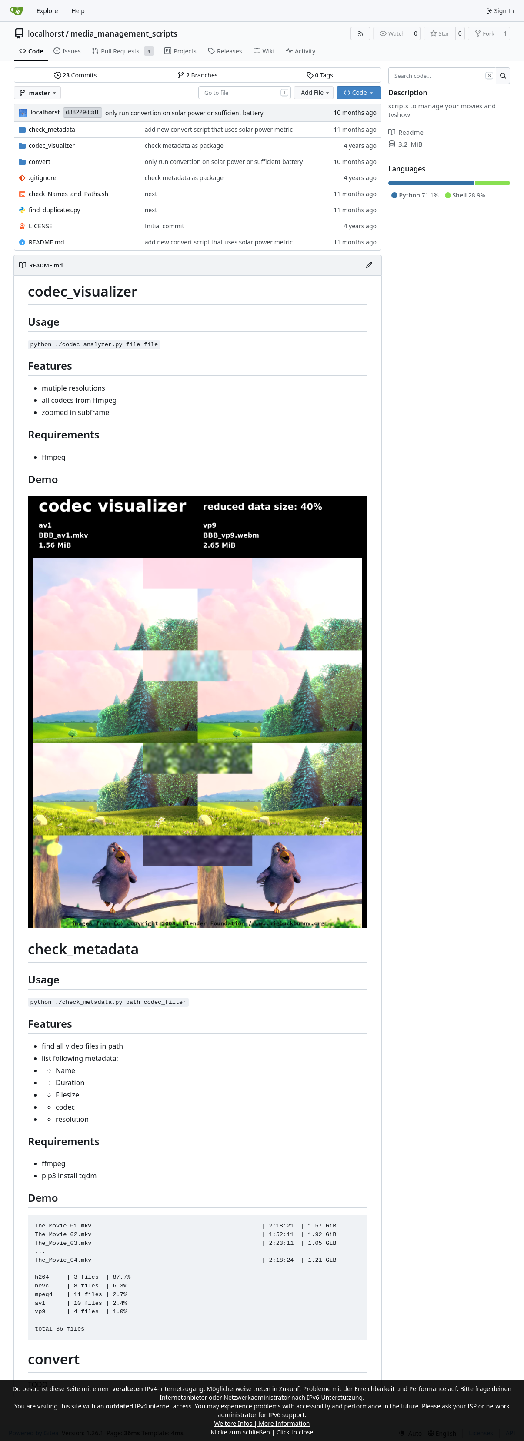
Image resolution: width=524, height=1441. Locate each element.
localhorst (46, 33)
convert (39, 161)
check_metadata (52, 129)
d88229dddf (83, 112)
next (151, 194)
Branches (197, 75)
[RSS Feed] (360, 33)
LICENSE (41, 226)
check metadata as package (184, 145)
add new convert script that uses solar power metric (219, 129)
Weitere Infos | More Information (262, 1423)
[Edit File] (369, 265)
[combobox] (244, 92)
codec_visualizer (52, 145)
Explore (47, 11)
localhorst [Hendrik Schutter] (45, 112)
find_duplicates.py (54, 210)
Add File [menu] (315, 92)
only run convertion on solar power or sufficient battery (184, 113)
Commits (75, 75)
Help (78, 11)
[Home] (16, 11)
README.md (46, 242)
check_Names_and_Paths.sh (68, 194)
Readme (406, 132)
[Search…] (503, 75)
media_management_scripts (123, 33)
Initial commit (164, 226)
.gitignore (43, 178)
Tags (320, 75)
